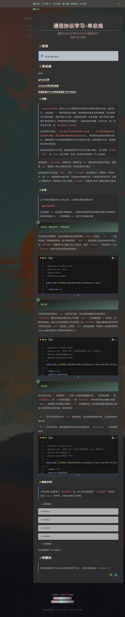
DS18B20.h (46, 528)
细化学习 (94, 33)
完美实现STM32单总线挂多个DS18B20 (57, 92)
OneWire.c (46, 520)
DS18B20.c (46, 536)
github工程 (43, 80)
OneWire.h (46, 511)
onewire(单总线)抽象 (48, 86)
